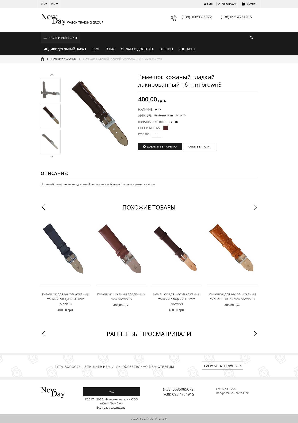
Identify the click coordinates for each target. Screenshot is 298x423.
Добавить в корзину (162, 146)
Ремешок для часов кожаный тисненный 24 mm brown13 (232, 296)
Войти (210, 3)
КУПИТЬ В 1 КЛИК (199, 146)
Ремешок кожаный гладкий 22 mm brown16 (121, 296)
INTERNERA (161, 418)
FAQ (111, 391)
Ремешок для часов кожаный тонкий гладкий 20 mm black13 (65, 299)
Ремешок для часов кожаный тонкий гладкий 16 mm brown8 (176, 299)
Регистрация (228, 3)
